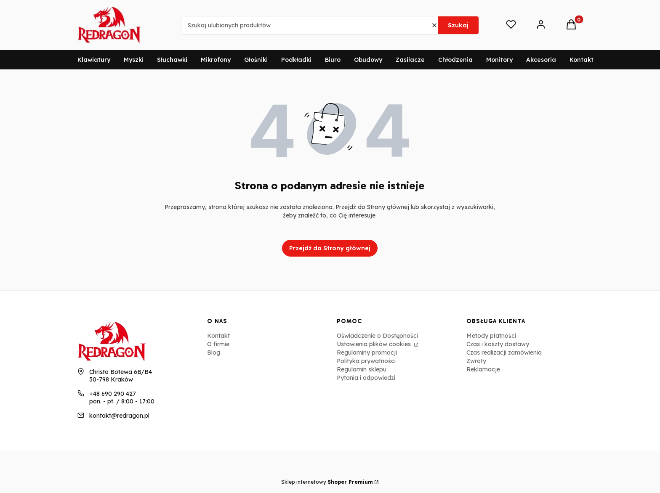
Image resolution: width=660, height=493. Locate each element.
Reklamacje (483, 369)
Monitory (499, 60)
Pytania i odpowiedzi (366, 378)
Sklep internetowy (327, 482)
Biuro (333, 60)
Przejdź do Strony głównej (329, 248)
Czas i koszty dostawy (497, 344)
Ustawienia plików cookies (374, 344)
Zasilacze (410, 60)
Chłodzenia (455, 60)
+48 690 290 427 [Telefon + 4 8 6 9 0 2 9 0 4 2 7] (112, 394)
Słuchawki (172, 60)
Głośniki (256, 60)
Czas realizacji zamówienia (504, 352)
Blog (213, 352)
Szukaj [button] (458, 25)
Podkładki (296, 60)
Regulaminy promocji (367, 352)
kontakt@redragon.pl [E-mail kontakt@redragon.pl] (119, 415)
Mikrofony (216, 60)
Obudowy (368, 60)
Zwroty (476, 361)
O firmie (218, 344)
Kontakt (581, 60)
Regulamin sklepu (361, 369)
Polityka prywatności (366, 361)
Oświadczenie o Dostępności (377, 335)
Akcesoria (541, 60)
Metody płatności (491, 335)
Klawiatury (93, 60)
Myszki (134, 60)
